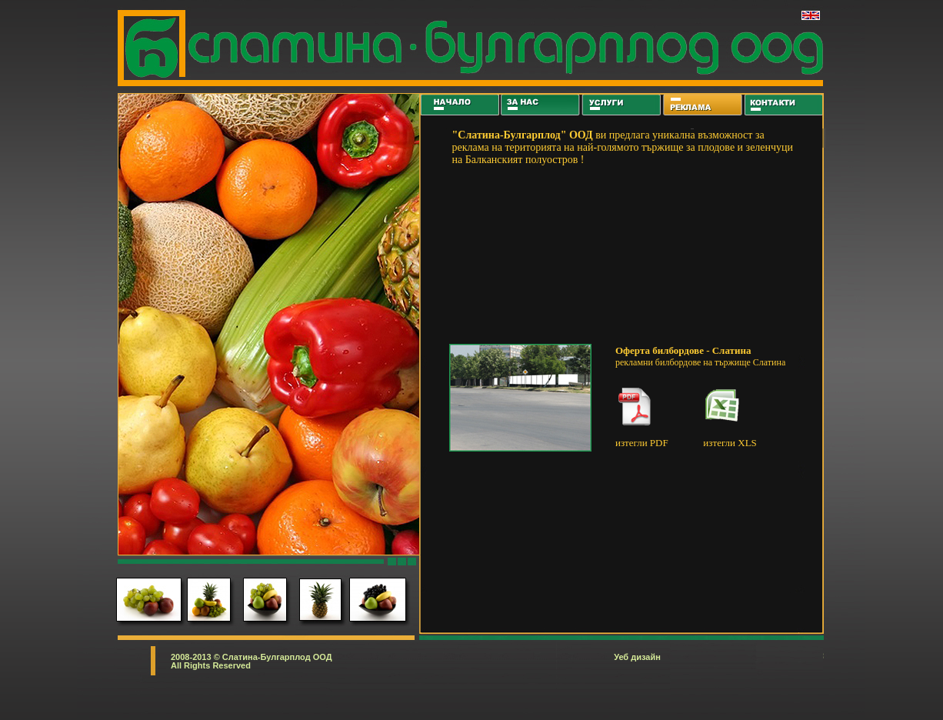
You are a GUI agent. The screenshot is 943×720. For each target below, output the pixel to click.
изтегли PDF (641, 442)
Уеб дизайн (637, 657)
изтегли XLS (729, 442)
